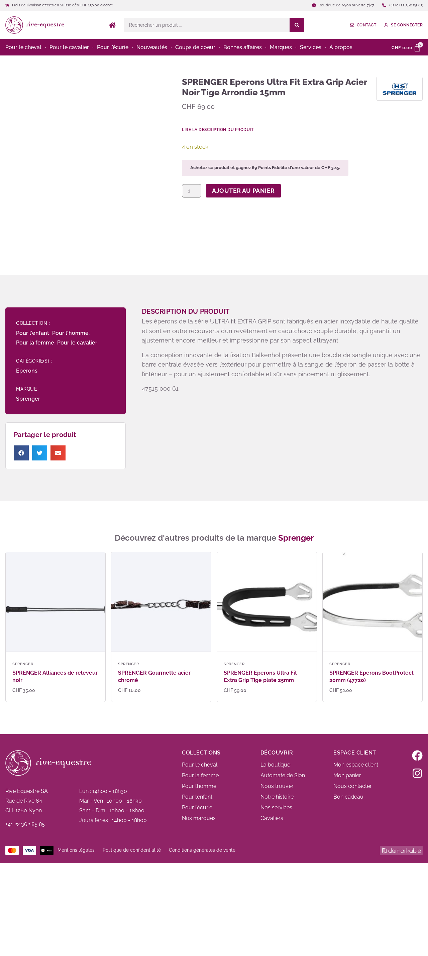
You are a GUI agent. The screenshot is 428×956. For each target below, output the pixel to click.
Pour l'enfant (32, 333)
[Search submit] (297, 25)
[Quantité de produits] (191, 190)
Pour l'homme (70, 333)
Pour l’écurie (197, 807)
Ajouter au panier (243, 190)
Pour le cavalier (77, 342)
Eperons (26, 371)
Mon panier (347, 775)
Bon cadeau (348, 797)
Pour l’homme (199, 786)
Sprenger (28, 399)
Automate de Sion (282, 775)
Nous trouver (277, 786)
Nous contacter (352, 786)
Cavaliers (271, 818)
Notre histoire (277, 797)
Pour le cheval (199, 765)
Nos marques (199, 818)
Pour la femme (35, 342)
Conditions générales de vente (202, 850)
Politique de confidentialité (132, 850)
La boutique (275, 765)
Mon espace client (355, 765)
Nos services (276, 807)
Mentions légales (76, 850)
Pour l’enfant (197, 797)
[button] (21, 452)
